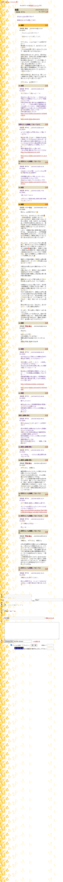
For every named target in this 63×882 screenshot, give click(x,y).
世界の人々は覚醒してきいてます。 (30, 124)
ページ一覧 (14, 2)
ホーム (7, 2)
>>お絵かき (36, 644)
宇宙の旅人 (28, 326)
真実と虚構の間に (24, 415)
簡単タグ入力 (50, 618)
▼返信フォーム (34, 5)
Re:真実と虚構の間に (25, 447)
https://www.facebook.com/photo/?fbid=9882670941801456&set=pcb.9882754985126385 (34, 511)
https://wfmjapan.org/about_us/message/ (32, 384)
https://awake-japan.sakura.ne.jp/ (30, 119)
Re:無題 (21, 25)
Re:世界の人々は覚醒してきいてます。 (31, 516)
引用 (46, 12)
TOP (3, 2)
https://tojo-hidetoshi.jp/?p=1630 (30, 152)
